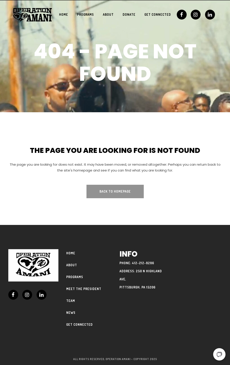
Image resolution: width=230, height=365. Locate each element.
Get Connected (79, 324)
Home (70, 253)
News (70, 312)
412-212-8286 (143, 263)
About (71, 265)
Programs (74, 277)
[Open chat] (219, 354)
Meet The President (83, 289)
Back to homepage (115, 191)
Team (70, 301)
